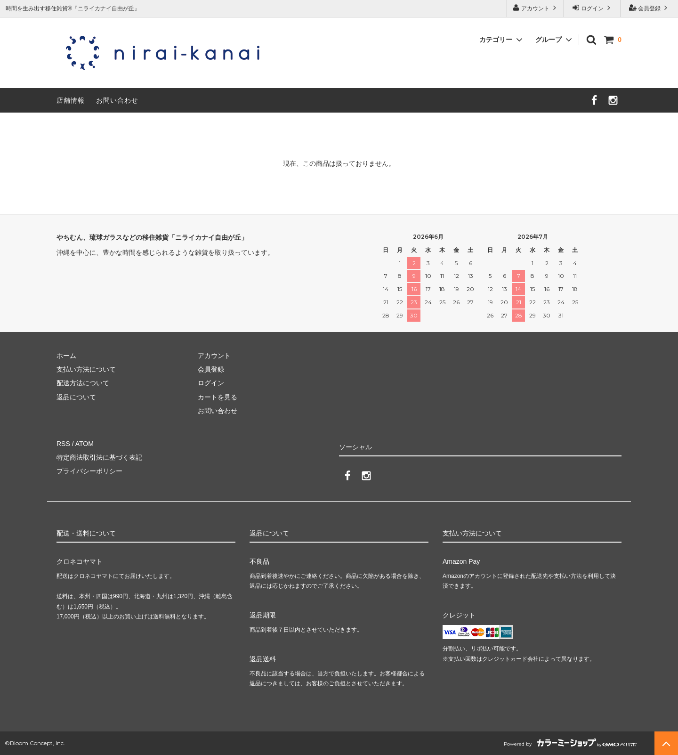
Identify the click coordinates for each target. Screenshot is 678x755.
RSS (63, 443)
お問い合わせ (117, 100)
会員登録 (649, 8)
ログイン (592, 8)
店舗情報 (70, 100)
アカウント (535, 8)
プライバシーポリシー (89, 471)
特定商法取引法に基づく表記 (99, 457)
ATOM (84, 443)
